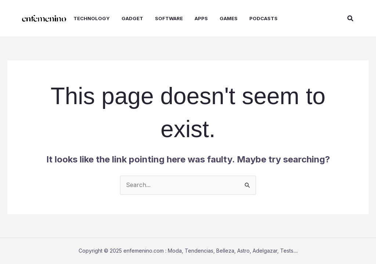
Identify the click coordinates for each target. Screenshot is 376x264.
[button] (350, 18)
